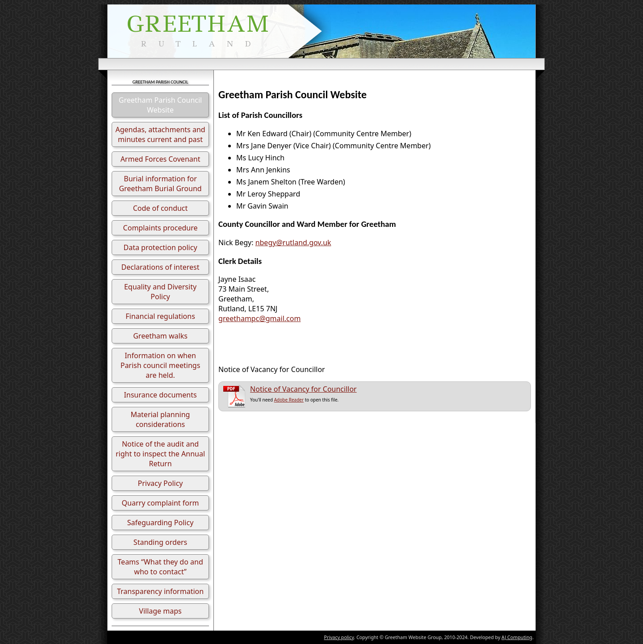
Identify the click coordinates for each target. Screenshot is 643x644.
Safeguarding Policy (160, 522)
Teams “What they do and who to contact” (160, 567)
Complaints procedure (160, 228)
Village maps (160, 611)
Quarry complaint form (160, 503)
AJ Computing (516, 637)
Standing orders (160, 542)
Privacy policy (339, 637)
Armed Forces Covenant (160, 159)
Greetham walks (160, 336)
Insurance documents (160, 395)
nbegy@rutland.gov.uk (293, 242)
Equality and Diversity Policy (160, 291)
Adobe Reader (289, 400)
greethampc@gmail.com (259, 318)
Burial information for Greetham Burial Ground (160, 183)
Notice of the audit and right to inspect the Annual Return (160, 453)
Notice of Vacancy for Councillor (303, 389)
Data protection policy (160, 247)
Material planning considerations (160, 419)
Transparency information (160, 591)
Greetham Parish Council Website (160, 105)
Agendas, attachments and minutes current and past (160, 134)
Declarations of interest (160, 267)
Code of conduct (160, 208)
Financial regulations (160, 316)
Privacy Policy (160, 483)
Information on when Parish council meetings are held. (160, 365)
